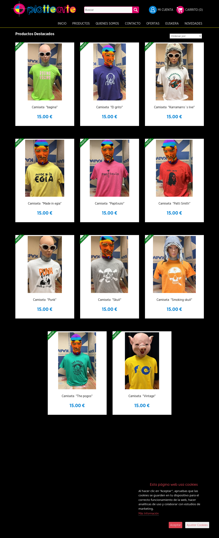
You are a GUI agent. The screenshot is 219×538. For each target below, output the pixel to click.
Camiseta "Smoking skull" (174, 299)
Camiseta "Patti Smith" (174, 203)
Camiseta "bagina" (45, 107)
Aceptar (175, 525)
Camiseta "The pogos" (77, 396)
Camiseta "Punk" (44, 299)
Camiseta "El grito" (109, 107)
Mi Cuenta (165, 9)
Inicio (41, 23)
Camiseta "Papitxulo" (109, 203)
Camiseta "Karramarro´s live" (174, 107)
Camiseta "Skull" (109, 299)
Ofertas (132, 23)
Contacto (112, 23)
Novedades (173, 23)
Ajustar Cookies (197, 525)
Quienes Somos (87, 23)
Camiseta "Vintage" (142, 396)
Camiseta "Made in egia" (44, 203)
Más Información (148, 513)
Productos (60, 23)
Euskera (151, 23)
